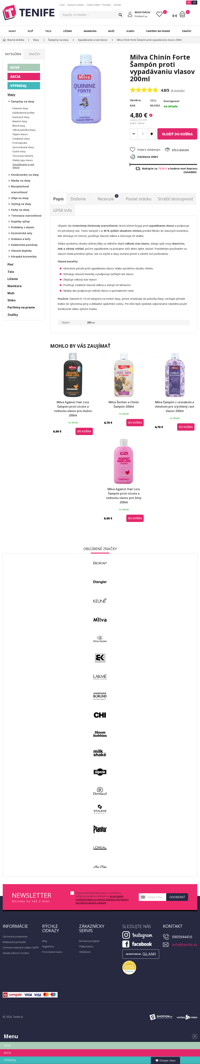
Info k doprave (177, 149)
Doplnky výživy (20, 221)
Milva (153, 100)
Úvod (62, 4)
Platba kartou (86, 946)
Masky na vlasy (21, 180)
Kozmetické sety (21, 233)
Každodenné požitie (23, 112)
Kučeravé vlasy (20, 117)
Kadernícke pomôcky (24, 245)
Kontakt (117, 4)
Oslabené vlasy (21, 138)
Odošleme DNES (144, 157)
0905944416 (182, 936)
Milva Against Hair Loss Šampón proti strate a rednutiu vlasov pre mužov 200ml (73, 408)
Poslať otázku (139, 198)
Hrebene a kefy (21, 239)
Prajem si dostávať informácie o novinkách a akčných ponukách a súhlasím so (102, 897)
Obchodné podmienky (15, 936)
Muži (111, 31)
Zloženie (78, 198)
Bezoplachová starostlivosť (20, 189)
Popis (58, 198)
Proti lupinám (19, 142)
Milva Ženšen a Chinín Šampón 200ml (124, 404)
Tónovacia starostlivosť (26, 215)
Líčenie (67, 31)
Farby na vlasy (20, 209)
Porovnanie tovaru (52, 952)
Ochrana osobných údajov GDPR (21, 947)
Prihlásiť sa (141, 16)
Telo (48, 31)
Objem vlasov (20, 134)
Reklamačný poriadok (14, 942)
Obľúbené (84, 952)
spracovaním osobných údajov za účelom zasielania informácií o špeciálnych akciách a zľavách (102, 899)
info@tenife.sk (184, 945)
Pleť (30, 31)
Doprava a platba (75, 4)
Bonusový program (89, 941)
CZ (194, 2)
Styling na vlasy (21, 204)
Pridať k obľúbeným (145, 149)
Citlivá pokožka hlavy (24, 129)
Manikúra (90, 31)
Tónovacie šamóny (22, 155)
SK (189, 2)
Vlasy (12, 31)
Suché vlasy (19, 151)
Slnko (130, 31)
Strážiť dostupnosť (175, 198)
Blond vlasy (18, 125)
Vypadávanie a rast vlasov (23, 166)
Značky (186, 31)
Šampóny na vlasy (22, 101)
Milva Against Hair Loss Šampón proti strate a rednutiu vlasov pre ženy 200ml (123, 495)
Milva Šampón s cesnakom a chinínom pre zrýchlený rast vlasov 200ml (174, 406)
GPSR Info (62, 210)
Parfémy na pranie (158, 31)
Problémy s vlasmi (22, 227)
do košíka (177, 134)
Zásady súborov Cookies (16, 953)
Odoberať (177, 897)
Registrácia (48, 946)
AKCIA (15, 76)
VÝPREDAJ (18, 85)
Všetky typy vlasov (22, 160)
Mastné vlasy (19, 121)
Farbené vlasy (20, 108)
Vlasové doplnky (21, 250)
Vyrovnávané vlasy (23, 147)
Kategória (13, 54)
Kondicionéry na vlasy (25, 174)
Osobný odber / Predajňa (98, 4)
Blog (44, 941)
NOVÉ (14, 67)
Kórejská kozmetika (24, 256)
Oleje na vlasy (20, 198)
